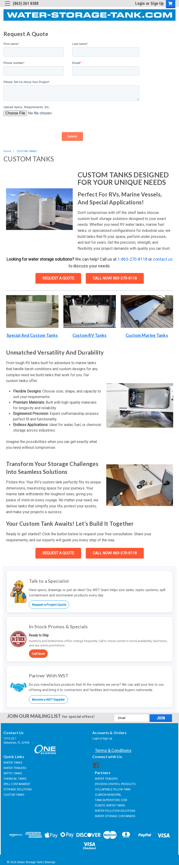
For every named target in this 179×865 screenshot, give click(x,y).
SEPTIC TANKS (12, 773)
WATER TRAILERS (14, 768)
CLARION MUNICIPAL (108, 793)
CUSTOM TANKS (27, 151)
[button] (32, 311)
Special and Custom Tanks (32, 335)
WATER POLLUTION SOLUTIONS (115, 809)
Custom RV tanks (89, 335)
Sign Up (157, 3)
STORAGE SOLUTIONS (17, 789)
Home (7, 151)
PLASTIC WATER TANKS (110, 803)
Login (140, 3)
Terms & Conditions (113, 750)
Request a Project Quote (49, 604)
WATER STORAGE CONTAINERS (115, 814)
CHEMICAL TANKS (14, 778)
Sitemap (50, 860)
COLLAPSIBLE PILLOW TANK (113, 787)
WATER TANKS (12, 762)
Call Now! (38, 653)
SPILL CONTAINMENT (16, 784)
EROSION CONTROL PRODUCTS (115, 782)
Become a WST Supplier (48, 699)
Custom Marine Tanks (147, 335)
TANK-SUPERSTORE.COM (111, 798)
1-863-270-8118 (132, 259)
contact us (163, 259)
